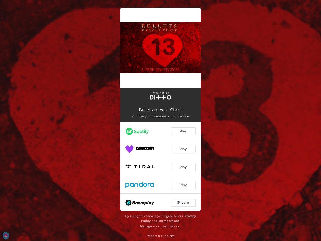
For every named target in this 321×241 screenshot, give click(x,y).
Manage (146, 226)
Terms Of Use (169, 221)
